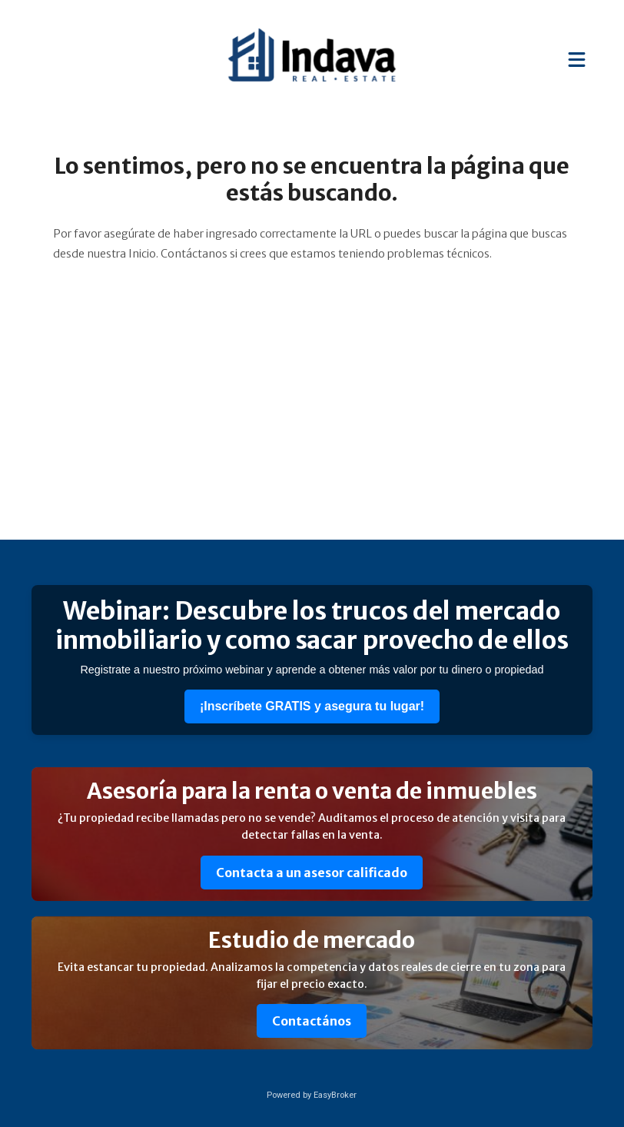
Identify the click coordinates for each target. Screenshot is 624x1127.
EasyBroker (335, 1095)
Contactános (311, 1021)
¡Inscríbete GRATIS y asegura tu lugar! (312, 706)
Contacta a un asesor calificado (311, 872)
